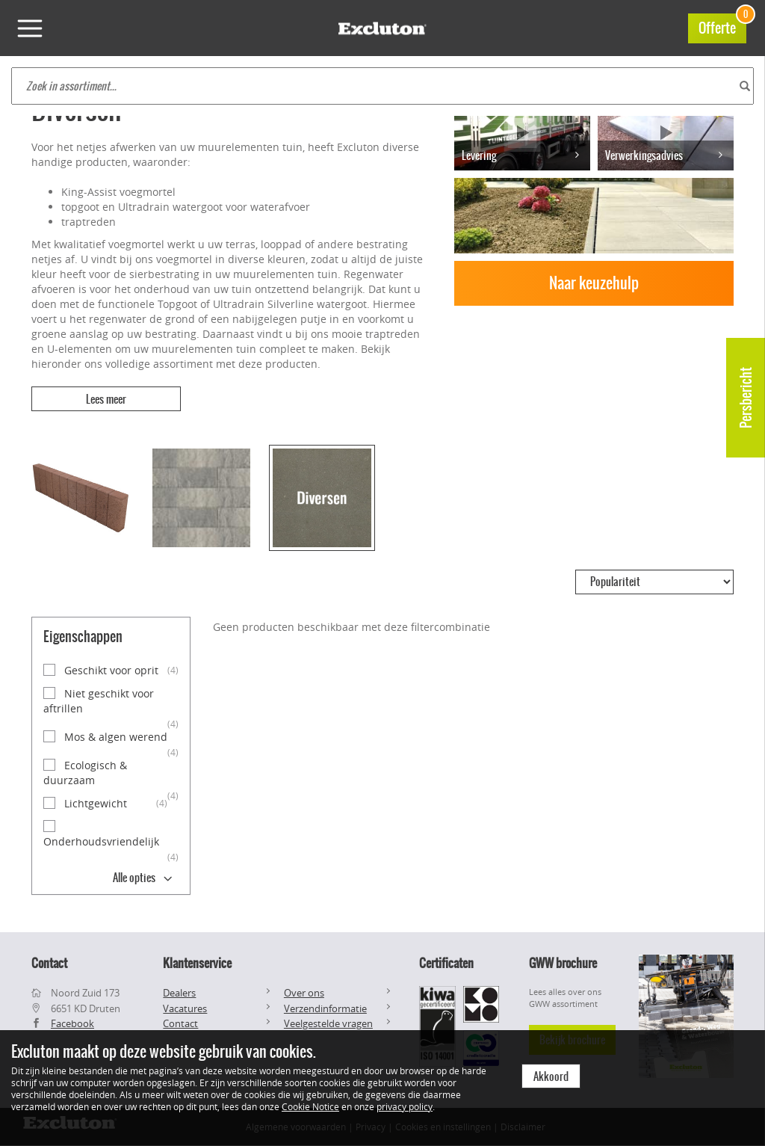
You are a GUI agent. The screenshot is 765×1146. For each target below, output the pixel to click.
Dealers (179, 992)
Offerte (722, 25)
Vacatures (185, 1008)
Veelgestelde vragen (328, 1023)
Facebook (72, 1023)
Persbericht (746, 397)
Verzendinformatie (325, 1008)
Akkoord (551, 1076)
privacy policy (405, 1106)
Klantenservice (197, 963)
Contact (180, 1023)
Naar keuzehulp (594, 283)
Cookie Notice (310, 1106)
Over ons (304, 992)
